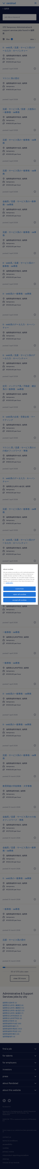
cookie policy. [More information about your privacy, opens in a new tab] (9, 583)
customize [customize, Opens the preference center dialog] (19, 589)
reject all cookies (19, 594)
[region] (19, 584)
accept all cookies (19, 600)
